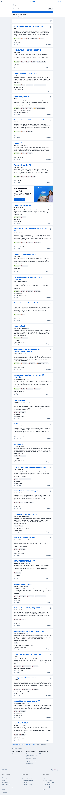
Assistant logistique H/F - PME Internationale (30, 467)
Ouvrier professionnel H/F (23, 584)
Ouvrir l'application (59, 2)
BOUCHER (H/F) (19, 326)
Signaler (48, 44)
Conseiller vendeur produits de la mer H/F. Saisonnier (29, 278)
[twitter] (58, 770)
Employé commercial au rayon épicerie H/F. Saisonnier (29, 376)
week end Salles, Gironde (31, 761)
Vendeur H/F (18, 143)
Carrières (3, 789)
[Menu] (2, 2)
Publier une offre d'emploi (27, 778)
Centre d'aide (4, 778)
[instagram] (55, 770)
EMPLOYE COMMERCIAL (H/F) (24, 538)
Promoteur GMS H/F (21, 723)
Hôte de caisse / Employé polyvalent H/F (28, 608)
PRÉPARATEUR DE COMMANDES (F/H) (27, 50)
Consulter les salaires (47, 784)
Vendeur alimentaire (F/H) (23, 165)
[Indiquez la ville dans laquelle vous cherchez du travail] (32, 8)
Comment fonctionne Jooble (7, 786)
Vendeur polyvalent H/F (22, 97)
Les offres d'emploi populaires (49, 777)
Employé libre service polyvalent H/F (27, 701)
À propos (3, 777)
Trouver (32, 12)
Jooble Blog (24, 782)
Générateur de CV (46, 787)
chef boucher (18, 424)
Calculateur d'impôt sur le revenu (49, 786)
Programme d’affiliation (27, 784)
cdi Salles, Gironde (29, 763)
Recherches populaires (17, 748)
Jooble (9, 792)
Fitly (44, 789)
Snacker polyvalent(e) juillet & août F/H (27, 654)
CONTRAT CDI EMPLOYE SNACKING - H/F (28, 27)
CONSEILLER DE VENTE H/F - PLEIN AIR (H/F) (29, 631)
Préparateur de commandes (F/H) (26, 491)
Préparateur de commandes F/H (25, 514)
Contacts (3, 780)
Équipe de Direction (5, 784)
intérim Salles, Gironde (30, 753)
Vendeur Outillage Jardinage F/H (25, 254)
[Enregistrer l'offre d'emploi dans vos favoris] (50, 27)
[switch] (51, 21)
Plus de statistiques (32, 18)
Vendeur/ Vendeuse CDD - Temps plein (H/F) (29, 120)
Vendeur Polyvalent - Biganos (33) (26, 73)
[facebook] (51, 770)
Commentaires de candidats (7, 787)
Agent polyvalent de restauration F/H (27, 678)
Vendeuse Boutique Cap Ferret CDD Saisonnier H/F (30, 230)
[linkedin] (62, 770)
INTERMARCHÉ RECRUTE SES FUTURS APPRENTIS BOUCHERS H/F (27, 351)
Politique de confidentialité (48, 782)
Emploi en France (46, 778)
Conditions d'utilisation (47, 780)
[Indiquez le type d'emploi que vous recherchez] (32, 5)
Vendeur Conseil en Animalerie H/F (26, 303)
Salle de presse (5, 782)
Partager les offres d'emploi (27, 780)
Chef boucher (18, 444)
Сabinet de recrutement (27, 777)
